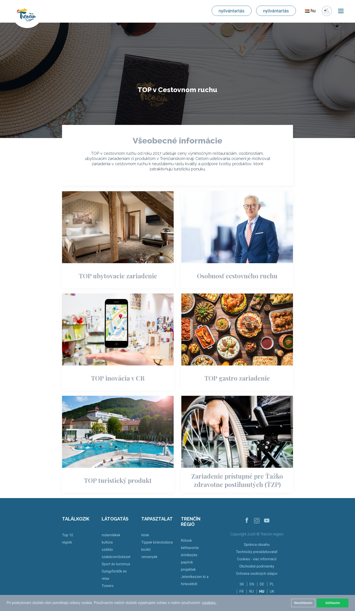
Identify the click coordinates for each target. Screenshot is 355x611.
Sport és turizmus (116, 564)
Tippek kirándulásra (157, 542)
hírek (145, 535)
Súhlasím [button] (332, 603)
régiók (67, 542)
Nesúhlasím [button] (303, 603)
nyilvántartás (232, 11)
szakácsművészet (116, 557)
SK (242, 584)
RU (251, 591)
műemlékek (111, 535)
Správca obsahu (257, 544)
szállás (107, 549)
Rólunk (186, 540)
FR (241, 591)
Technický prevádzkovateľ (256, 552)
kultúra (107, 542)
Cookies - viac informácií (256, 559)
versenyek (149, 557)
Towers (107, 586)
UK (272, 591)
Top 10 (67, 535)
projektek (188, 569)
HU (261, 591)
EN (251, 584)
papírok (187, 562)
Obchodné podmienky (256, 566)
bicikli (146, 549)
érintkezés (189, 555)
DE (262, 584)
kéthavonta (190, 548)
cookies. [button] (209, 603)
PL (272, 584)
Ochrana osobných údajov (257, 573)
